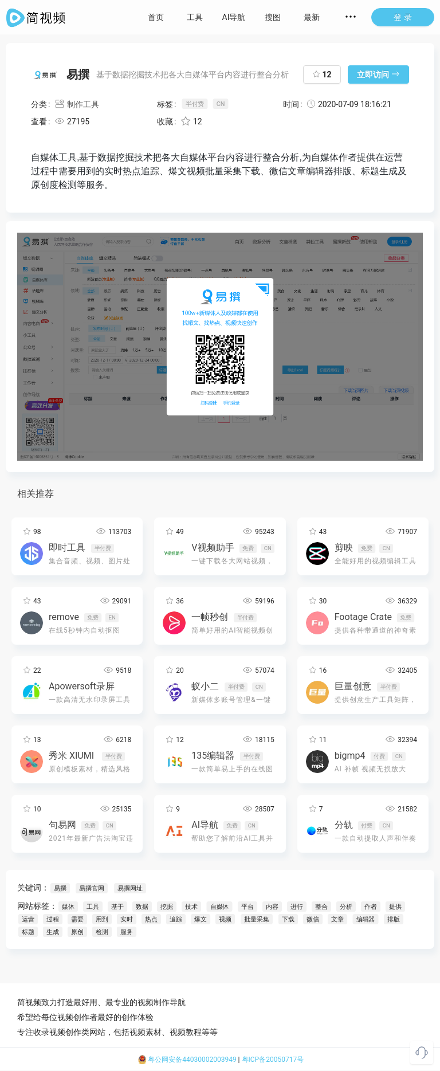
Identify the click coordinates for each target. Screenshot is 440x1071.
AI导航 (234, 17)
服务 (126, 932)
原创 (77, 932)
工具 (195, 17)
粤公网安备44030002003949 (187, 1060)
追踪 (176, 919)
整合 (321, 907)
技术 (191, 907)
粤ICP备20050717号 (273, 1060)
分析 (346, 907)
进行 (296, 907)
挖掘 (166, 907)
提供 (395, 907)
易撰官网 (91, 888)
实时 (126, 919)
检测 (102, 932)
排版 (393, 919)
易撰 (60, 888)
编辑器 (365, 919)
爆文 (200, 919)
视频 (225, 919)
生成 (52, 932)
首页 (156, 17)
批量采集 (256, 919)
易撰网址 (129, 888)
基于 (117, 907)
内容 (272, 907)
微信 (313, 919)
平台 (247, 907)
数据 (142, 907)
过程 (52, 919)
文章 (337, 919)
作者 (370, 907)
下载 (288, 919)
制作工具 (76, 104)
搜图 (273, 17)
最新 (312, 17)
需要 (77, 919)
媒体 (68, 907)
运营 (28, 919)
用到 (102, 919)
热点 (151, 919)
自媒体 (219, 907)
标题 (28, 932)
